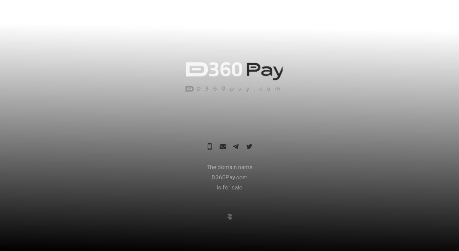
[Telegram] (236, 147)
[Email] (223, 147)
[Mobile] (209, 147)
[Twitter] (249, 147)
